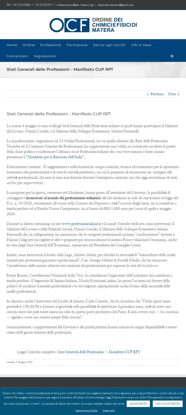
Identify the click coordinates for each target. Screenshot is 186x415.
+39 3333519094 (21, 5)
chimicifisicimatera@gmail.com (115, 5)
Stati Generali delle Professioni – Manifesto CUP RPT (99, 352)
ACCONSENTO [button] (138, 404)
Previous (157, 94)
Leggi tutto (109, 410)
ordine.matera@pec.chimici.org (75, 5)
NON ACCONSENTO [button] (167, 404)
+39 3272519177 (43, 5)
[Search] (172, 56)
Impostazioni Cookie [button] (87, 410)
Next (172, 94)
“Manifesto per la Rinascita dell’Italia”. (55, 157)
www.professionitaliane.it (81, 224)
